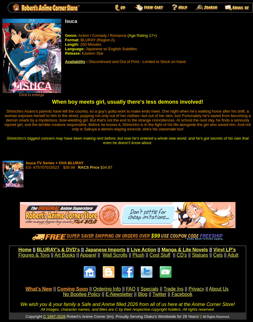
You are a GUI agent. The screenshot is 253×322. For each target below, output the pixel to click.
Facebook (182, 294)
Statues (200, 255)
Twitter (159, 294)
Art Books (65, 255)
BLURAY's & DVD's (58, 249)
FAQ (130, 288)
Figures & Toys (34, 255)
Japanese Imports (105, 249)
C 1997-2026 (54, 316)
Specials (149, 288)
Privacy (196, 288)
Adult (232, 255)
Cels (218, 255)
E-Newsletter (119, 294)
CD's (182, 255)
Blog (142, 294)
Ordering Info (107, 288)
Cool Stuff (159, 255)
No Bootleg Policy (81, 294)
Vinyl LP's (224, 249)
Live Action (143, 249)
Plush (138, 255)
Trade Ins (174, 288)
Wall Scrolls (115, 255)
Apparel (88, 255)
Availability (75, 61)
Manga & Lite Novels (185, 249)
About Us (219, 288)
